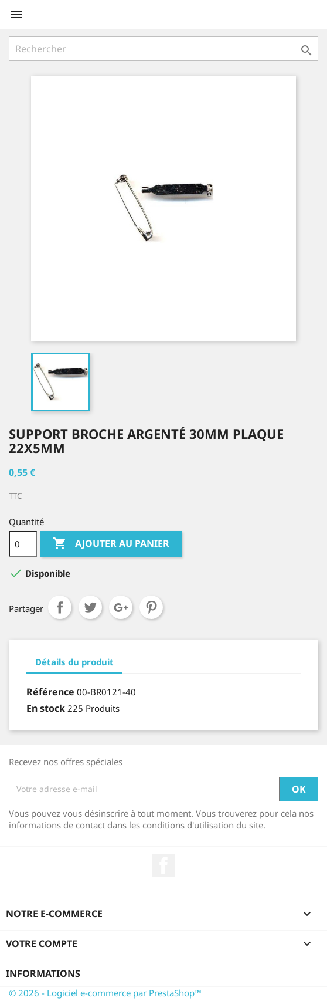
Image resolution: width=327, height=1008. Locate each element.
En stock (45, 708)
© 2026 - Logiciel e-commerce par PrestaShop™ (105, 993)
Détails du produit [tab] (74, 662)
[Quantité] (23, 544)
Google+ (120, 607)
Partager (59, 607)
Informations (43, 973)
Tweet (90, 607)
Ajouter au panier (111, 544)
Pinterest (151, 607)
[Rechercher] (163, 48)
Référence (50, 692)
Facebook (163, 865)
